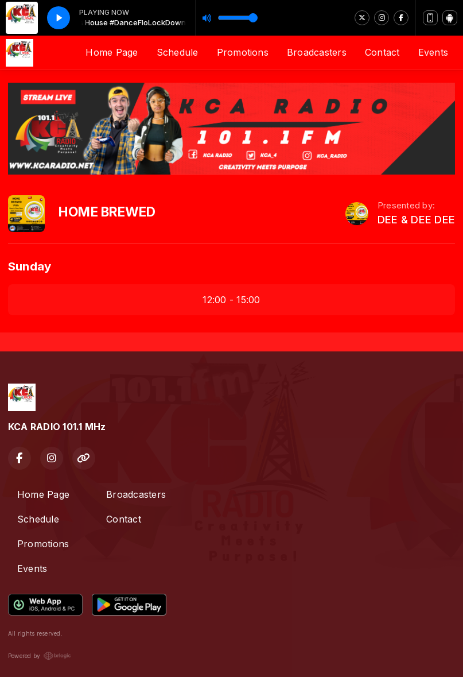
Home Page (111, 52)
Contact (382, 52)
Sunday (29, 266)
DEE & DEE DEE (416, 220)
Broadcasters (317, 52)
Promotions (243, 52)
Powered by (39, 656)
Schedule (178, 52)
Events (433, 52)
